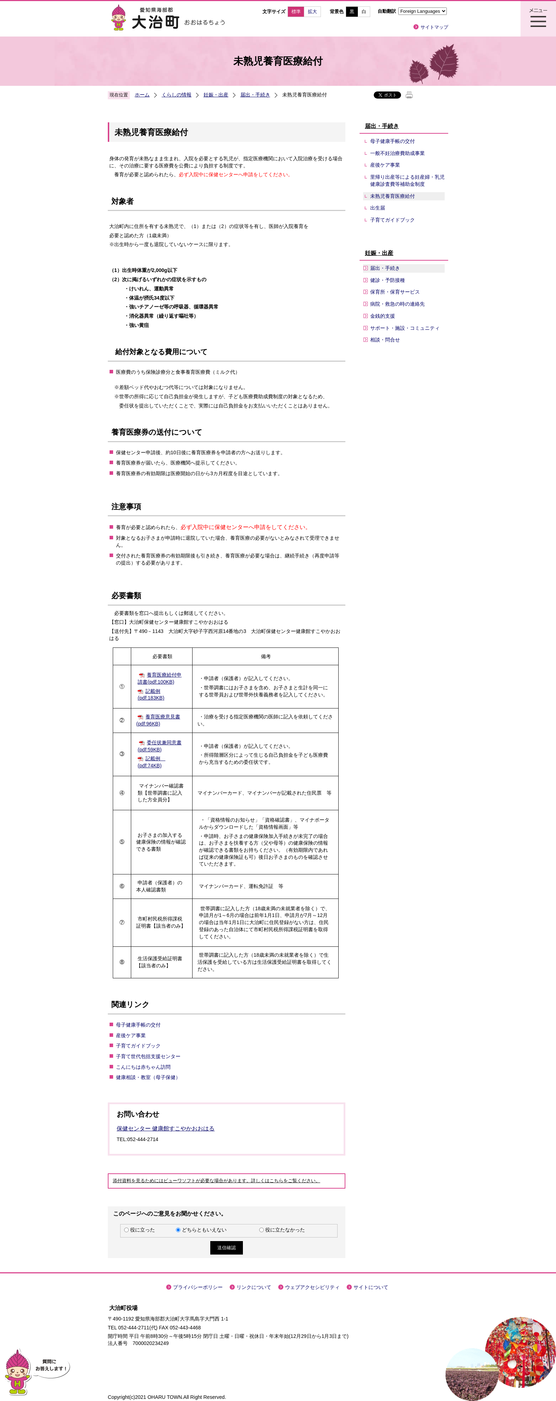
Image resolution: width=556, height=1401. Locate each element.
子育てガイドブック (138, 1046)
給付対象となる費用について (160, 352)
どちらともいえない (204, 1230)
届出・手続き (255, 95)
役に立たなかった (285, 1230)
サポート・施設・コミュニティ (405, 328)
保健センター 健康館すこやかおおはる (166, 1128)
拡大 (312, 11)
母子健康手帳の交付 (138, 1025)
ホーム (142, 95)
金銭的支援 (382, 316)
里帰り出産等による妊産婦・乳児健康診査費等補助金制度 (407, 180)
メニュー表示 (538, 19)
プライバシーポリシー (198, 1287)
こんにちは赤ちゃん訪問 (143, 1067)
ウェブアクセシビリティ (312, 1287)
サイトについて (371, 1287)
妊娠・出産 (216, 95)
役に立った (142, 1230)
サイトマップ (434, 27)
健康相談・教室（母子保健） (148, 1077)
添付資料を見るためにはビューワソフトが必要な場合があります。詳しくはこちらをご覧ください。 (216, 1180)
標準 (296, 11)
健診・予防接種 (387, 280)
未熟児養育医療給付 (392, 196)
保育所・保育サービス (395, 292)
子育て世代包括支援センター (148, 1056)
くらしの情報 (176, 95)
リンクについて (254, 1287)
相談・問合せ (385, 340)
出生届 (377, 208)
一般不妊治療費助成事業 (397, 153)
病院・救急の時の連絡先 (397, 304)
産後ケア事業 (131, 1035)
